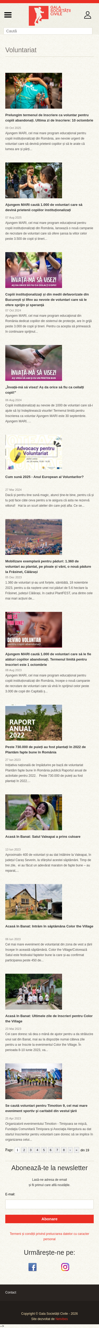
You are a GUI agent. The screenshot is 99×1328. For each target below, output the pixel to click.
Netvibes (61, 1319)
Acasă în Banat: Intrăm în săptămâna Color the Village (49, 926)
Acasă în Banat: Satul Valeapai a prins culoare (43, 837)
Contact (10, 1292)
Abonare (49, 1219)
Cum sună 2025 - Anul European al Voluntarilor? (44, 477)
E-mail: (10, 1194)
